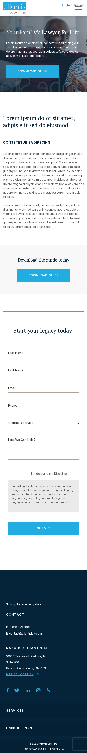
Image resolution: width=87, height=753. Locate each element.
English (67, 5)
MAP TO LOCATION (20, 674)
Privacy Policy (56, 748)
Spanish (78, 5)
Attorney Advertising (34, 748)
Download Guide (32, 71)
